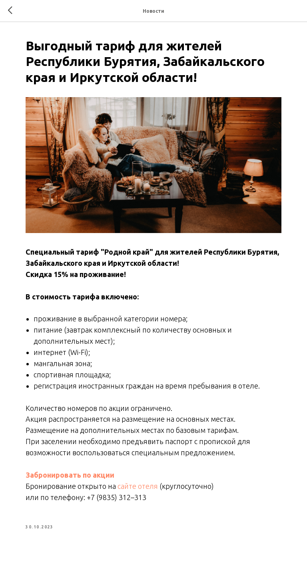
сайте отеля (138, 486)
